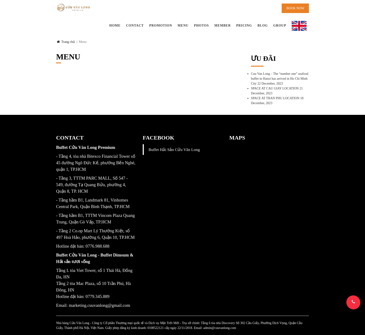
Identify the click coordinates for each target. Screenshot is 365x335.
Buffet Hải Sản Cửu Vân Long (174, 149)
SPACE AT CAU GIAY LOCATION (275, 88)
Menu (183, 25)
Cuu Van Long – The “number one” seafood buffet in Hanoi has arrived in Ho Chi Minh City (279, 78)
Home (115, 25)
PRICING (244, 25)
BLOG (262, 25)
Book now (295, 8)
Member (222, 25)
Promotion (160, 25)
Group (279, 25)
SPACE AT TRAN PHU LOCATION (275, 98)
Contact (135, 25)
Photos (201, 25)
